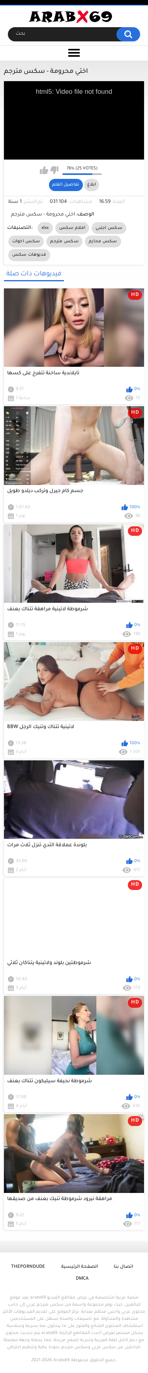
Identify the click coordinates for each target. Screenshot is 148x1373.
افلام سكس (72, 228)
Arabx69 (61, 1360)
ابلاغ (91, 184)
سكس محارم (103, 241)
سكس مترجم (64, 241)
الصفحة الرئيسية (79, 1267)
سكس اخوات (26, 241)
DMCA (82, 1279)
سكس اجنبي (109, 228)
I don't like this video (54, 170)
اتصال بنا (123, 1267)
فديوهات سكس (29, 255)
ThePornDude (28, 1267)
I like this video (44, 170)
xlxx (45, 228)
